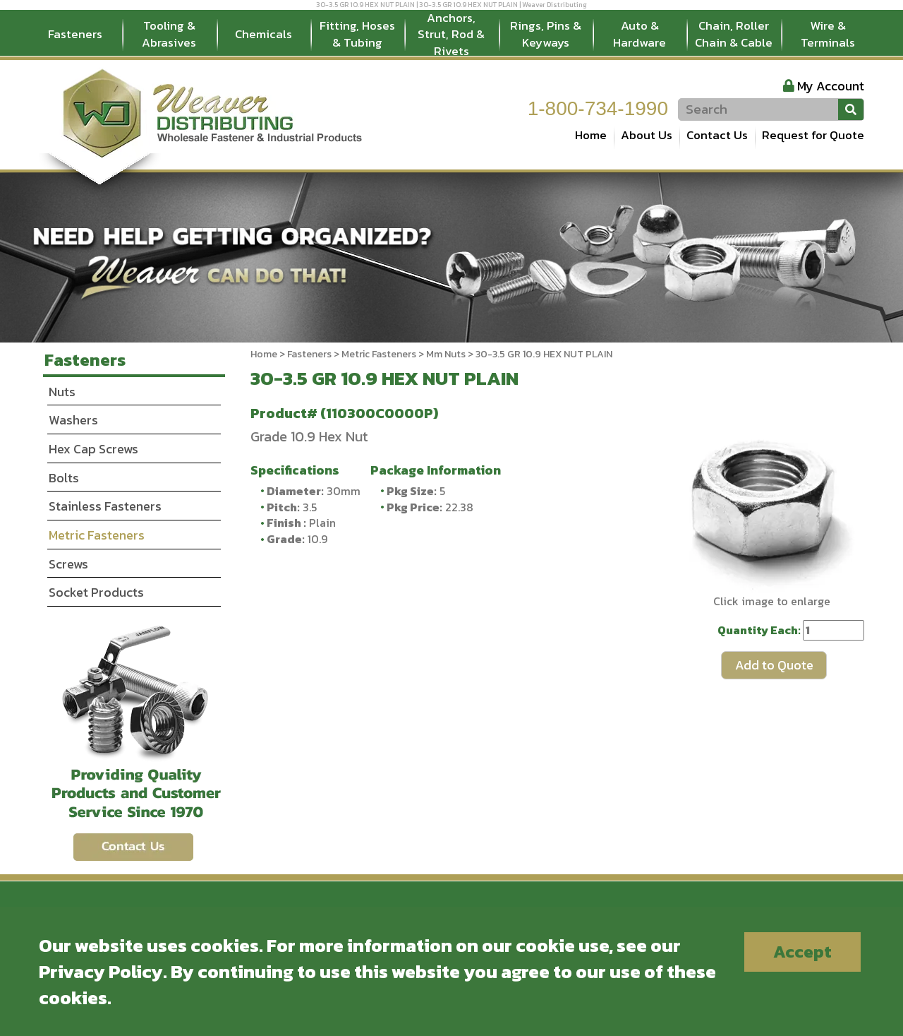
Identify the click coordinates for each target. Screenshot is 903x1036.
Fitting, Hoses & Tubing (357, 34)
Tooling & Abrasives (169, 34)
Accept (802, 951)
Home (591, 135)
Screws (68, 563)
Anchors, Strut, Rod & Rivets (451, 34)
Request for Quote (813, 135)
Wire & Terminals (828, 34)
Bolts (64, 477)
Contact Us (717, 135)
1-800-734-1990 (598, 108)
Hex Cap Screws (93, 448)
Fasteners (75, 34)
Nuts (62, 391)
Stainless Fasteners (105, 506)
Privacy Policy (101, 971)
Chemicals (263, 34)
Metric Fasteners (378, 354)
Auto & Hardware (639, 34)
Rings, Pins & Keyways (545, 34)
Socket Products (96, 592)
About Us (646, 135)
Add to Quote (774, 664)
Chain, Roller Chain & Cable (733, 34)
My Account (830, 85)
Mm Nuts (446, 354)
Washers (73, 419)
